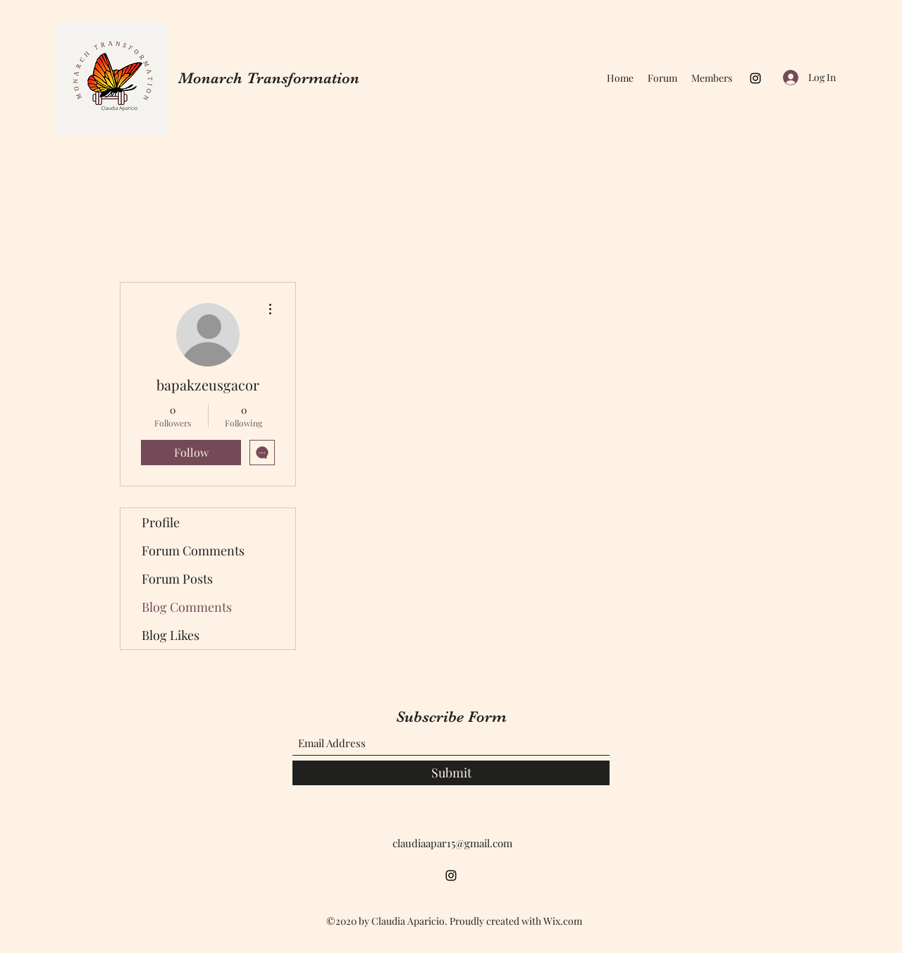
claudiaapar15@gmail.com (452, 843)
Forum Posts (177, 578)
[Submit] (451, 773)
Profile (161, 522)
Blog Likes (170, 635)
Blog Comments (187, 606)
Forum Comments (193, 550)
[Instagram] (755, 78)
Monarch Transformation (268, 78)
